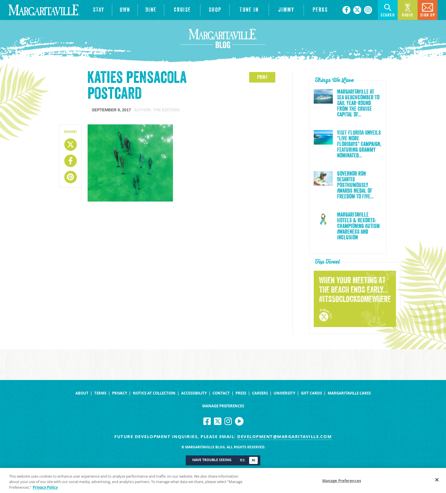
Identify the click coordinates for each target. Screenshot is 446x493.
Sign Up (427, 9)
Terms (100, 393)
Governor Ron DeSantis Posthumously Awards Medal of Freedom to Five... (355, 185)
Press (241, 393)
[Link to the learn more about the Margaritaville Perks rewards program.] (320, 10)
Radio (407, 9)
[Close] (437, 481)
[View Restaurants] (151, 10)
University (284, 393)
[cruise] (182, 10)
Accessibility (194, 393)
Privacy (119, 393)
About (81, 393)
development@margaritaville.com (284, 436)
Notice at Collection (154, 393)
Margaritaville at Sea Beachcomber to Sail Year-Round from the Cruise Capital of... (358, 103)
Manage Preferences (223, 406)
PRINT (262, 77)
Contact (221, 393)
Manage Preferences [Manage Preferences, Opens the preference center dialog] (341, 482)
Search (388, 9)
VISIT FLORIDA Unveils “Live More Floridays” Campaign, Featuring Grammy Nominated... (359, 144)
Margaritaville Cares (349, 393)
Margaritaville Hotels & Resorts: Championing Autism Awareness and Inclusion (358, 226)
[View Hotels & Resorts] (98, 10)
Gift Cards (311, 393)
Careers (260, 393)
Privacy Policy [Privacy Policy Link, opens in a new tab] (45, 489)
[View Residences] (124, 10)
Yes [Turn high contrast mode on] (242, 460)
